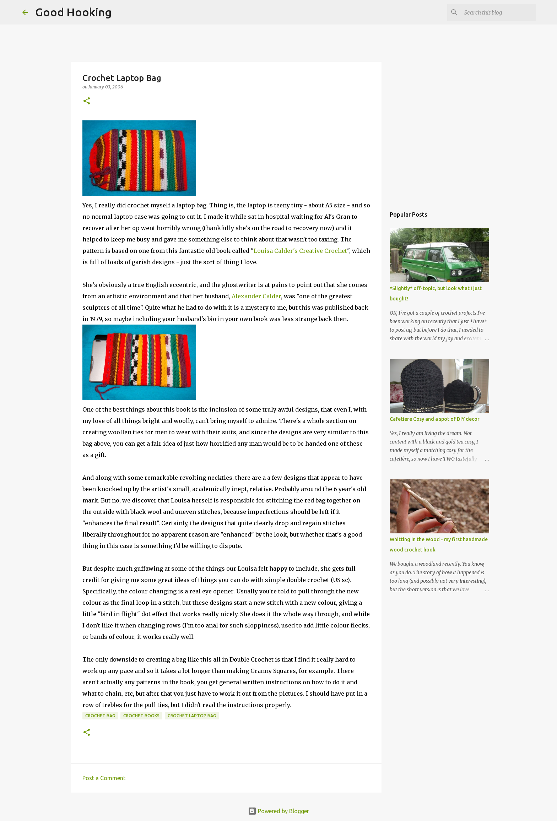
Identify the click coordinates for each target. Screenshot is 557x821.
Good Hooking (73, 12)
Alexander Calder (256, 296)
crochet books (141, 715)
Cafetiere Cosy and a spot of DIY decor (435, 419)
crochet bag (100, 715)
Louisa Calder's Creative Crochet (300, 250)
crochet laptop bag (192, 715)
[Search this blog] (498, 12)
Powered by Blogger (278, 811)
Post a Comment (103, 778)
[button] (86, 101)
